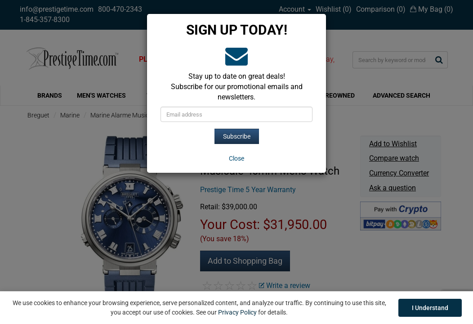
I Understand (430, 307)
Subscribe (236, 136)
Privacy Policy (237, 312)
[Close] (236, 158)
